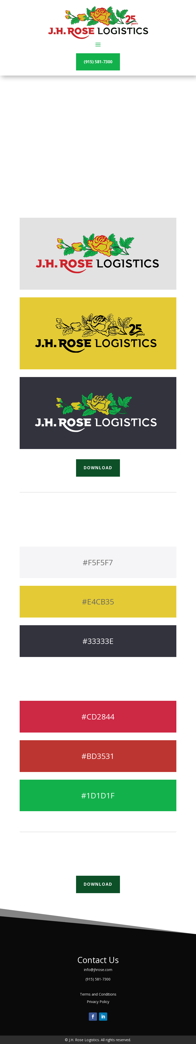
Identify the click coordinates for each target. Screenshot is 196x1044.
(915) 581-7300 (98, 62)
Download (98, 468)
